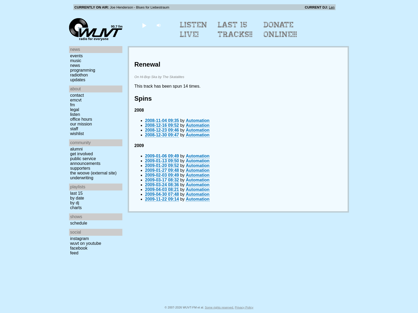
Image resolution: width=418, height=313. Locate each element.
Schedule (78, 223)
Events (76, 56)
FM (72, 105)
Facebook (78, 248)
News (75, 65)
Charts (76, 207)
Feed (74, 253)
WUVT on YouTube (85, 243)
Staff (74, 129)
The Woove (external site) (93, 173)
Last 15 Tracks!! (235, 29)
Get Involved (81, 154)
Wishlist (77, 133)
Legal (74, 109)
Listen (75, 114)
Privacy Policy (244, 307)
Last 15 (76, 193)
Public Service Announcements (85, 161)
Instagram (79, 238)
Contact (77, 95)
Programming (82, 70)
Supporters (80, 168)
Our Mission (81, 124)
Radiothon (79, 75)
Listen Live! (193, 29)
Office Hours (81, 119)
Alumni (76, 149)
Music (75, 60)
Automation (198, 120)
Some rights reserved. (219, 307)
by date (77, 198)
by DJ (74, 203)
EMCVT (76, 100)
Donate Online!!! (280, 29)
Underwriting (81, 178)
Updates (77, 80)
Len (332, 7)
